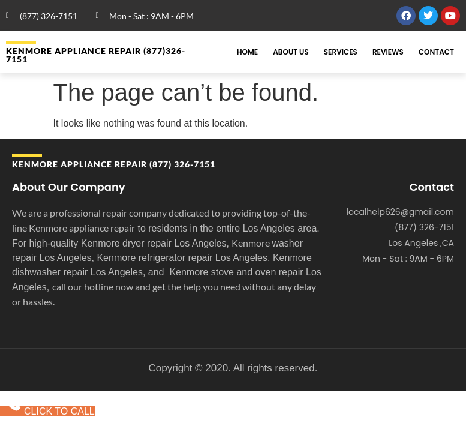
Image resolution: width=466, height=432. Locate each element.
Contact (436, 52)
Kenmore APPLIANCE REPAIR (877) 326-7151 (113, 164)
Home (247, 52)
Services (340, 52)
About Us (291, 52)
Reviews (388, 52)
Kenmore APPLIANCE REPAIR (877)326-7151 (95, 55)
